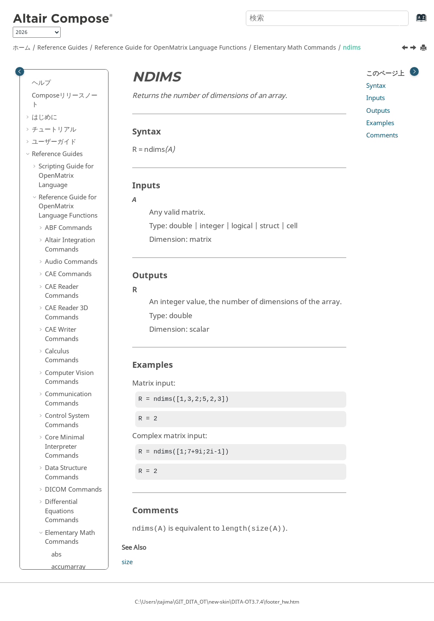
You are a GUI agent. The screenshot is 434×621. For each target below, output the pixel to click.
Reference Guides (62, 47)
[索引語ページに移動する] (412, 21)
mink (58, 161)
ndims (352, 47)
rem (57, 372)
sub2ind (63, 546)
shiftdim (63, 459)
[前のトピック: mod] (405, 49)
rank (57, 310)
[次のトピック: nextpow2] (414, 49)
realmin (62, 360)
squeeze (63, 533)
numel (60, 211)
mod (58, 174)
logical (60, 112)
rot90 (59, 409)
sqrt (57, 521)
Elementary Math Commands (294, 47)
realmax (63, 347)
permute (63, 236)
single (60, 484)
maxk (59, 136)
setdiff (60, 434)
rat (55, 322)
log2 (57, 87)
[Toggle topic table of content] (414, 71)
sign (57, 471)
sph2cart (63, 508)
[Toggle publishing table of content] (19, 71)
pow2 (59, 273)
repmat (61, 384)
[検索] (393, 17)
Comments (382, 135)
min (57, 149)
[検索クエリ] (327, 18)
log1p (59, 74)
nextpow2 (65, 199)
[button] (48, 75)
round (60, 422)
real (56, 335)
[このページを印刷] (424, 48)
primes (61, 285)
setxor (60, 446)
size (56, 496)
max (57, 124)
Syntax (376, 85)
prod (58, 297)
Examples (380, 123)
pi (54, 248)
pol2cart (63, 261)
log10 (59, 99)
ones (58, 223)
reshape (63, 397)
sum (57, 558)
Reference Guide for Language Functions (171, 47)
